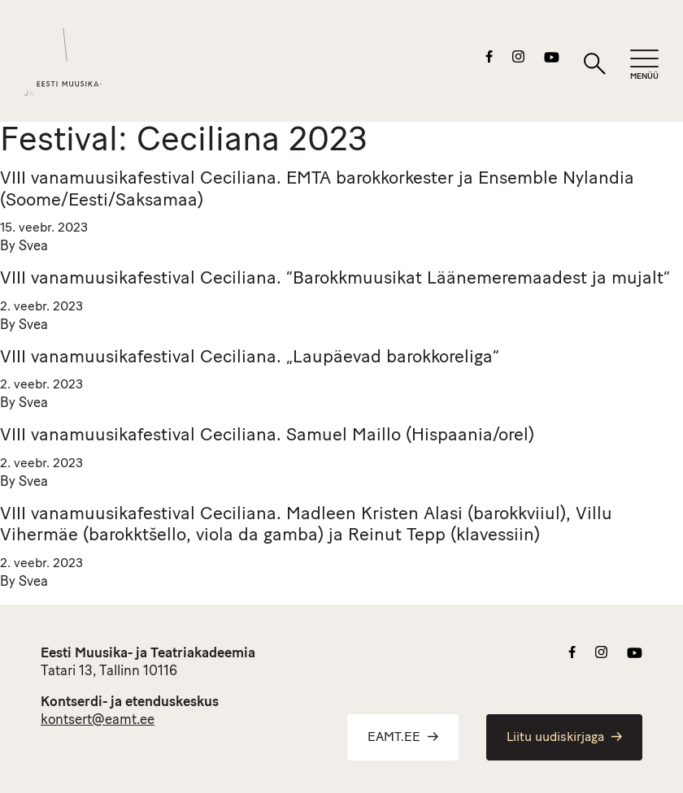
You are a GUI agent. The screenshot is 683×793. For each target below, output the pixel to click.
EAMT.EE (403, 737)
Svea (33, 247)
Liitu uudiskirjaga (564, 737)
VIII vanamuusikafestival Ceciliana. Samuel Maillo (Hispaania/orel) (267, 436)
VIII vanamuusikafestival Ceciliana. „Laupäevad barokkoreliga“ (249, 358)
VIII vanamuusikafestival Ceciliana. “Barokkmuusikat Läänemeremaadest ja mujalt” (335, 279)
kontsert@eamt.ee (97, 720)
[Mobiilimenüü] (644, 65)
